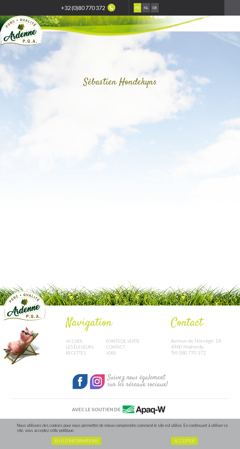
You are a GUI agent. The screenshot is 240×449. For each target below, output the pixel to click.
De (154, 7)
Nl (146, 7)
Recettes (76, 352)
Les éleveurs (79, 346)
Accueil (74, 341)
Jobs (111, 352)
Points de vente (123, 341)
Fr (137, 7)
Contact (115, 346)
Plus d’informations (76, 440)
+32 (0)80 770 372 (88, 8)
